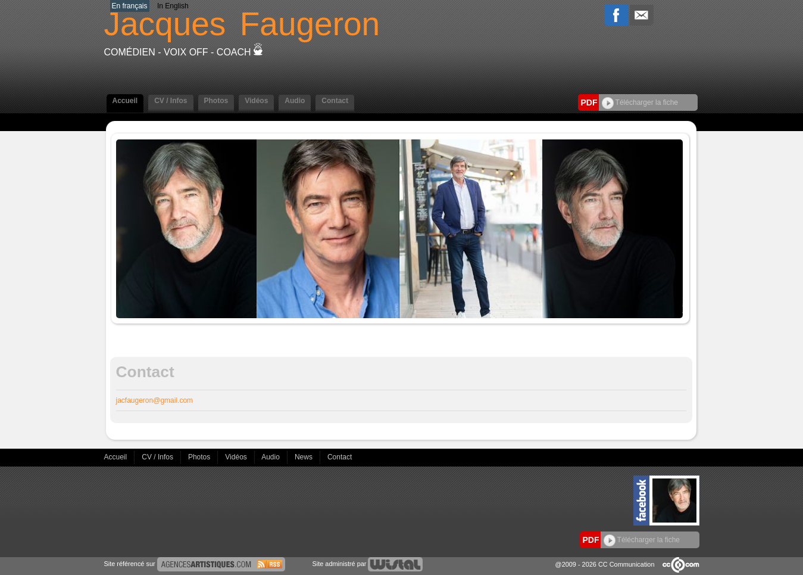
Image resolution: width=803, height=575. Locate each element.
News (304, 457)
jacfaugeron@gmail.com (154, 400)
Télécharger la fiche (640, 102)
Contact (334, 101)
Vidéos (256, 101)
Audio (295, 101)
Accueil (125, 101)
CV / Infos (170, 101)
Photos (216, 101)
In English (173, 6)
